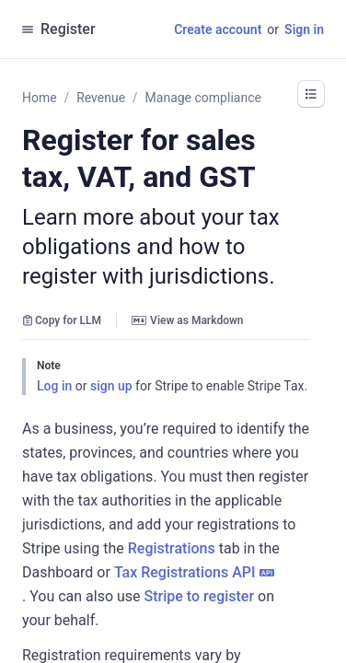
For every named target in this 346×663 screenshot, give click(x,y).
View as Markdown (187, 320)
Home (39, 97)
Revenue (100, 97)
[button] (311, 94)
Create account (217, 29)
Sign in (304, 29)
